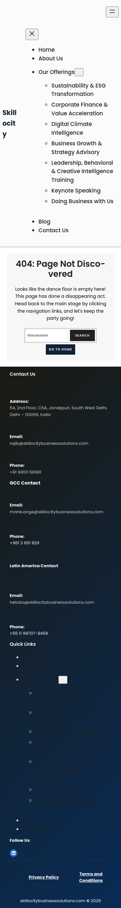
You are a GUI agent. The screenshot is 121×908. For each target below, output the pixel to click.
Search (82, 335)
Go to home (60, 349)
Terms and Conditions (91, 877)
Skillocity (10, 123)
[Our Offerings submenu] (79, 72)
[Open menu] (112, 11)
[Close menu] (31, 34)
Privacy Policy (44, 877)
